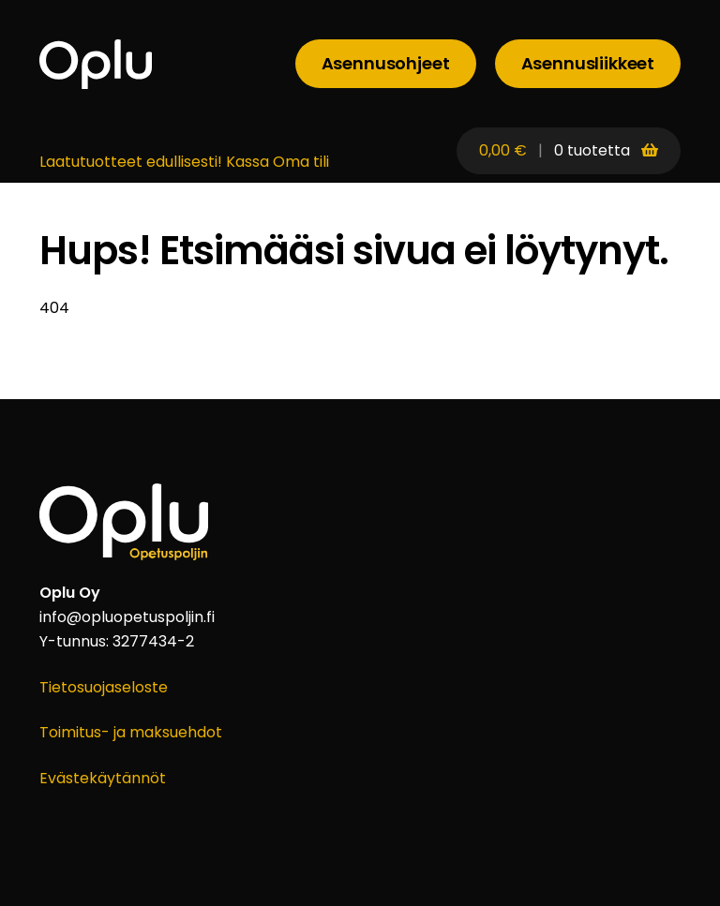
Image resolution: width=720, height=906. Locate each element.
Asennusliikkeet (588, 63)
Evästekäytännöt (102, 778)
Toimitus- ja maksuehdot (130, 732)
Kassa (247, 161)
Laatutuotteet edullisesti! (130, 161)
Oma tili (301, 161)
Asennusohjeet (386, 63)
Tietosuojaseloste (103, 687)
